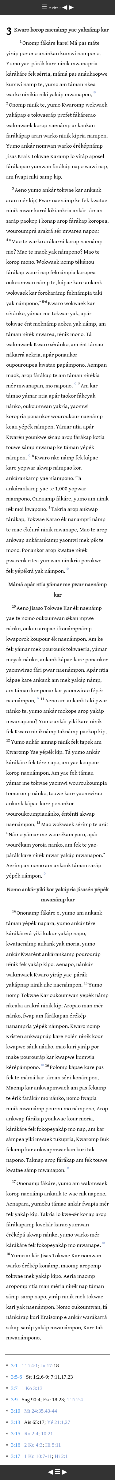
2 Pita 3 (55, 8)
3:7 (14, 1388)
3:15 (15, 1434)
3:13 (15, 1422)
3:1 (14, 1366)
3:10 (15, 1411)
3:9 (14, 1400)
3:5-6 (16, 1377)
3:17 (15, 1456)
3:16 (15, 1445)
